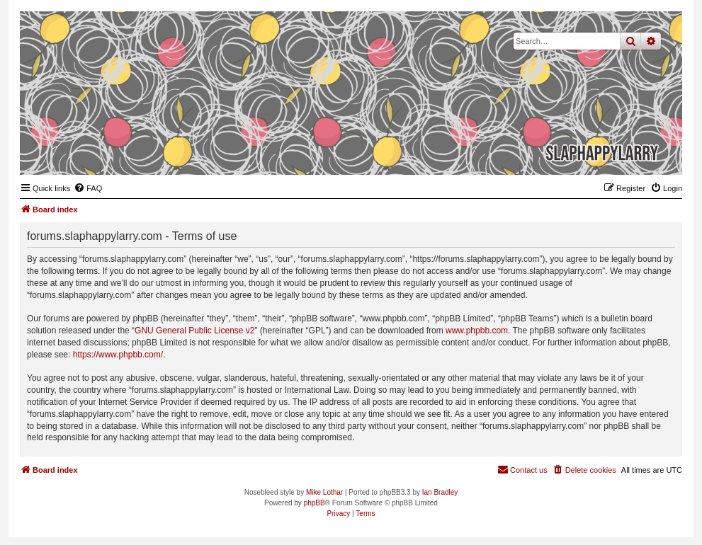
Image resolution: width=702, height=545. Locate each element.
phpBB (314, 503)
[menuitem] (88, 188)
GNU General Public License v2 (194, 330)
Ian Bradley (440, 492)
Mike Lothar (324, 492)
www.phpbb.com (477, 330)
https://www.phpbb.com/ (118, 355)
